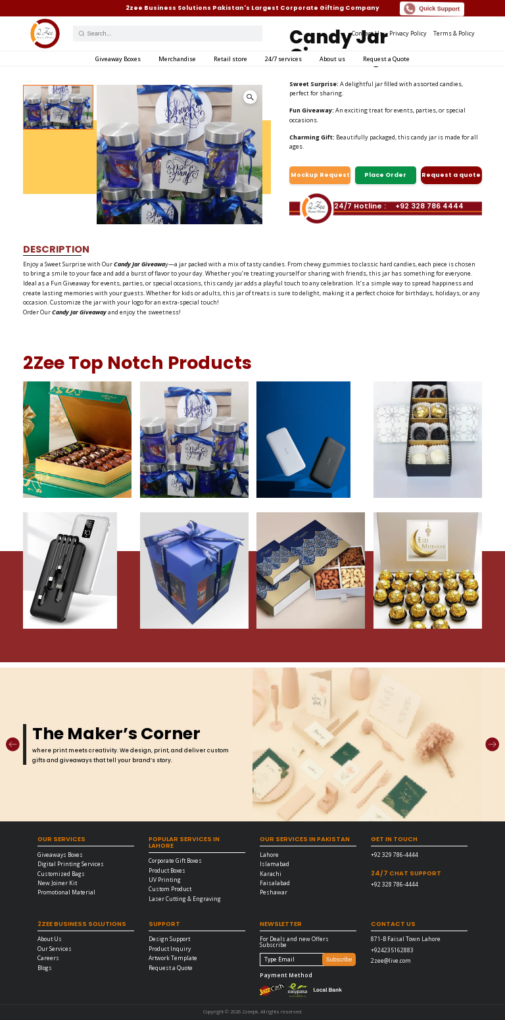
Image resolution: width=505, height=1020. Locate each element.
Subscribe (339, 959)
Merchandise (177, 59)
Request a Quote (386, 59)
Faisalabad (275, 882)
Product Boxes (167, 870)
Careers (48, 957)
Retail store (230, 59)
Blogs (44, 967)
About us (332, 59)
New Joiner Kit (57, 882)
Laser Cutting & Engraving (185, 898)
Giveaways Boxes (60, 854)
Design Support (169, 938)
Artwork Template (173, 957)
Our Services (54, 948)
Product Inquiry (170, 948)
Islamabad (274, 863)
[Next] (492, 744)
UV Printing (165, 879)
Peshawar (273, 892)
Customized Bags (61, 873)
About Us (49, 938)
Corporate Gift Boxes (175, 860)
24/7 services (283, 59)
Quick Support (432, 9)
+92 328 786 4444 (429, 206)
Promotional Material (66, 892)
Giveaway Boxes (118, 59)
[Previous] (13, 744)
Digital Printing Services (70, 863)
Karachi (270, 873)
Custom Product (170, 888)
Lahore (269, 854)
